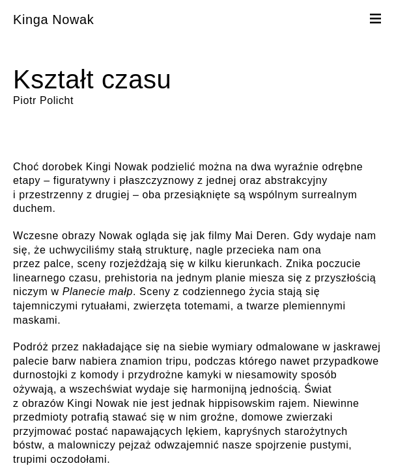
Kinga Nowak (53, 19)
